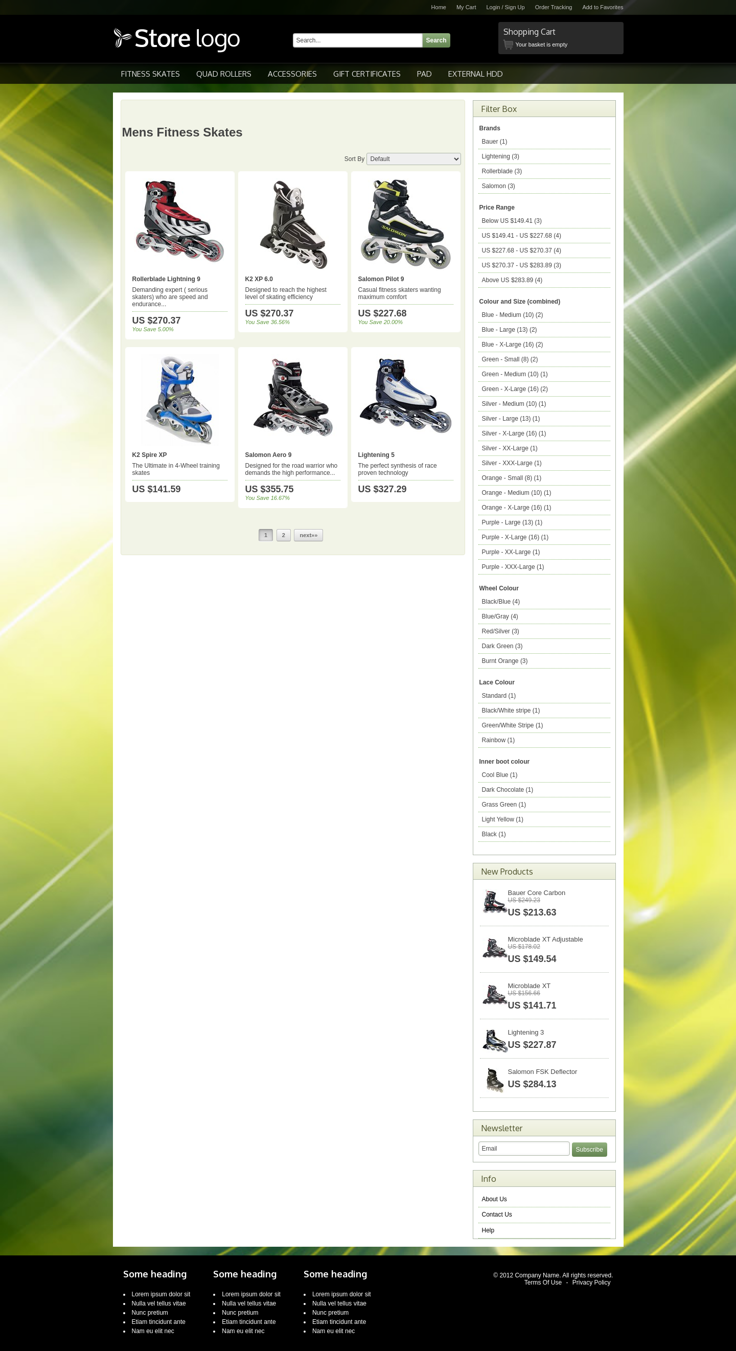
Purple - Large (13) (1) (512, 522)
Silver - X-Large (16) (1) (514, 433)
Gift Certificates (367, 74)
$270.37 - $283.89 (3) (521, 265)
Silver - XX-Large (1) (510, 448)
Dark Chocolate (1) (508, 789)
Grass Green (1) (504, 804)
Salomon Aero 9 (268, 455)
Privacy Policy (591, 1282)
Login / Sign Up (505, 7)
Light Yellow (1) (502, 819)
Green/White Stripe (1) (512, 725)
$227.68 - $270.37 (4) (521, 250)
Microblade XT (529, 986)
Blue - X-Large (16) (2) (512, 344)
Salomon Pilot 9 (381, 279)
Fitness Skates (150, 74)
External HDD (475, 74)
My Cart (466, 7)
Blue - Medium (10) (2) (512, 314)
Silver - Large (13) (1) (511, 418)
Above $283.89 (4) (512, 280)
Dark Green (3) (502, 646)
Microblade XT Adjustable (545, 939)
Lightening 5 (376, 455)
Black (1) (494, 834)
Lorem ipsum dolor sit (161, 1294)
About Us (494, 1199)
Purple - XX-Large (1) (511, 552)
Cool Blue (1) (500, 774)
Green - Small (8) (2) (510, 359)
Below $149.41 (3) (512, 220)
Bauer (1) (495, 141)
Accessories (292, 74)
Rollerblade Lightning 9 (166, 279)
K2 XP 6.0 (259, 279)
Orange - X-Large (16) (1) (516, 507)
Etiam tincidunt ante (159, 1321)
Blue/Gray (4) (500, 616)
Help (488, 1230)
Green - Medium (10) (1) (515, 374)
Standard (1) (499, 695)
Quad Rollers (223, 74)
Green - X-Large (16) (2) (515, 389)
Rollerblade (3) (502, 171)
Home (438, 7)
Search (436, 40)
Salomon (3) (498, 186)
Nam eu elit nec (153, 1331)
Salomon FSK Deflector (543, 1071)
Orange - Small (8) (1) (512, 478)
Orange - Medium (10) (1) (516, 492)
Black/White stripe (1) (511, 710)
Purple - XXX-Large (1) (513, 566)
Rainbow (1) (498, 740)
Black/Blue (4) (501, 601)
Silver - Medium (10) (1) (514, 403)
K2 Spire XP (149, 455)
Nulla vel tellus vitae (159, 1303)
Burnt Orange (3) (505, 661)
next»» (308, 535)
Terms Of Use (543, 1282)
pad (424, 74)
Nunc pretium (150, 1312)
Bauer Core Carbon (537, 893)
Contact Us (497, 1214)
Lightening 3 (526, 1032)
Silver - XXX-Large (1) (512, 463)
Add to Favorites (602, 7)
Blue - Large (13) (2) (509, 329)
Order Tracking (553, 7)
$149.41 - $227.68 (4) (521, 235)
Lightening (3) (500, 156)
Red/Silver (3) (500, 631)
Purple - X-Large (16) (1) (515, 537)
